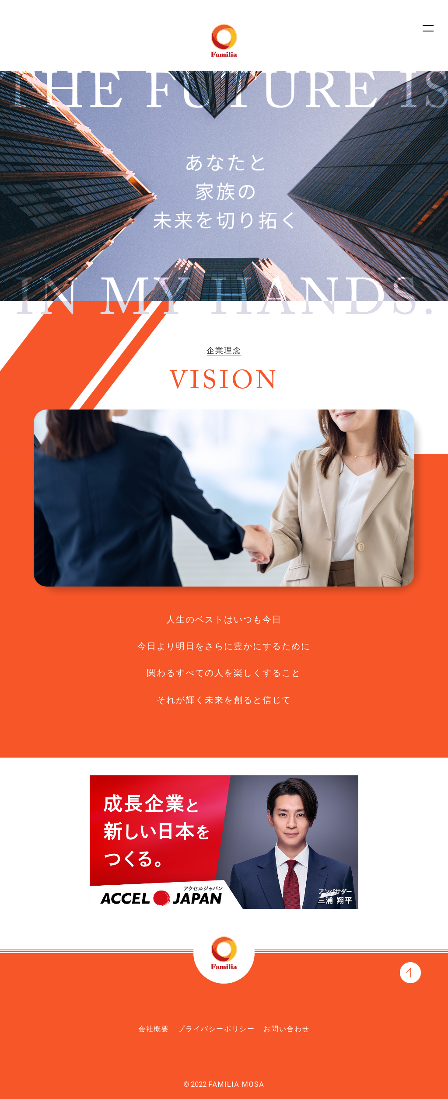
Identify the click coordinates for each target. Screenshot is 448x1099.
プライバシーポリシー (216, 1029)
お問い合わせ (286, 1029)
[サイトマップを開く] (428, 27)
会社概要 (153, 1029)
